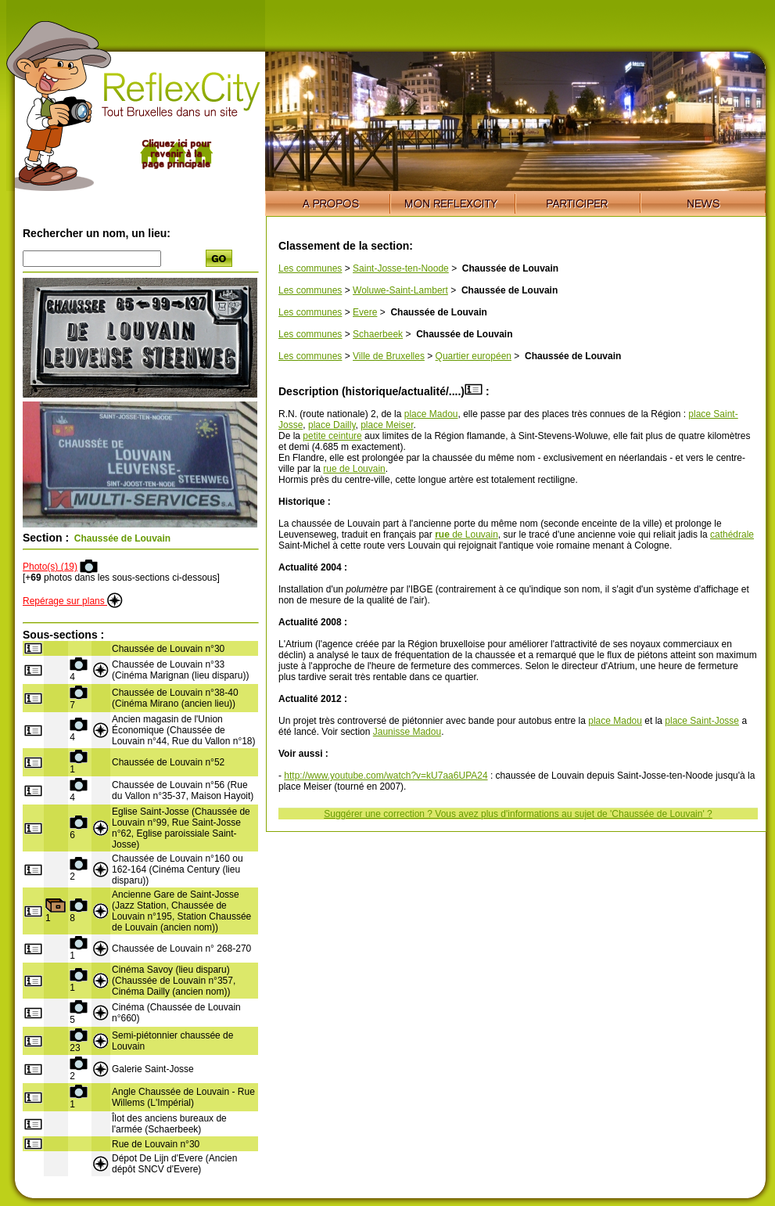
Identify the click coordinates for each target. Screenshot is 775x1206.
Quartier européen (473, 356)
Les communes (310, 268)
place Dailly (331, 424)
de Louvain (466, 534)
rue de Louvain (354, 468)
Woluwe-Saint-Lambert (400, 290)
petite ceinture (332, 435)
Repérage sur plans (73, 601)
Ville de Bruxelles (389, 356)
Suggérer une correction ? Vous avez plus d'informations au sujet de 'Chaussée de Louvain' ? (518, 813)
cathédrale (732, 534)
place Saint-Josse (702, 720)
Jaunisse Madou (407, 731)
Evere (365, 312)
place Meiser (387, 424)
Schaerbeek (378, 334)
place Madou (431, 414)
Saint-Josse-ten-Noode (401, 268)
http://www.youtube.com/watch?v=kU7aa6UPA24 (385, 775)
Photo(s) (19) (50, 566)
